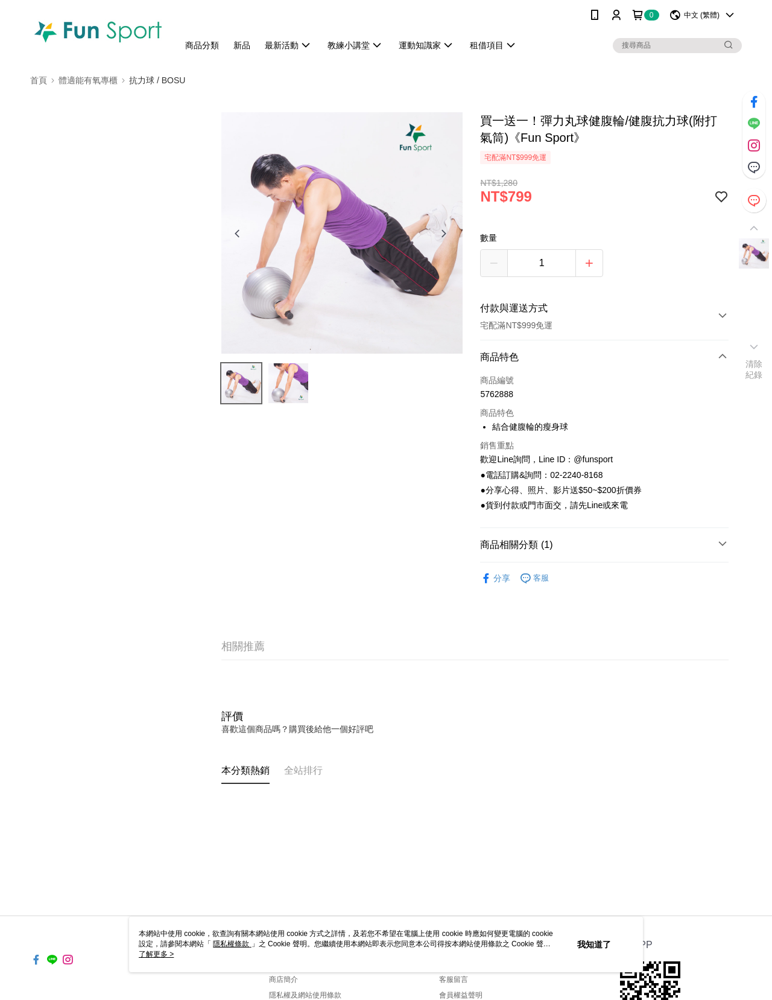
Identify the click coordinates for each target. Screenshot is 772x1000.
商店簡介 (283, 979)
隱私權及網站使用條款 (305, 995)
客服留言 (453, 979)
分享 (495, 578)
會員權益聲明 (460, 995)
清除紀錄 (754, 369)
